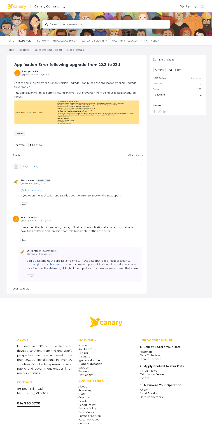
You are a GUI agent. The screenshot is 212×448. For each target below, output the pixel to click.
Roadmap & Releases (124, 41)
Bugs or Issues (75, 49)
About (82, 386)
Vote (22, 144)
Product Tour (87, 349)
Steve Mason (36, 180)
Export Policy (87, 405)
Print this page (164, 59)
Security (83, 371)
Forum (41, 41)
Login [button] (194, 6)
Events (83, 401)
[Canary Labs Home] (106, 323)
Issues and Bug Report (48, 49)
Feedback (24, 41)
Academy (84, 390)
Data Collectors (150, 355)
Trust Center (87, 412)
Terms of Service (89, 415)
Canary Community (49, 6)
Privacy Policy (87, 408)
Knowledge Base (64, 41)
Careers (83, 423)
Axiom (19, 133)
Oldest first (134, 155)
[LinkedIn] (165, 111)
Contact (83, 397)
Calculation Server (152, 374)
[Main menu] (202, 6)
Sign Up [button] (185, 6)
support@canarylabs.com (43, 264)
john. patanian (30, 71)
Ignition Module (89, 360)
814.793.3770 (28, 403)
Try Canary (85, 374)
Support (83, 367)
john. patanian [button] (32, 190)
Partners (150, 41)
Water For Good (89, 419)
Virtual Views (148, 370)
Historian (146, 351)
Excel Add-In (148, 393)
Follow (38, 144)
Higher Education (90, 363)
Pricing (83, 353)
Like (24, 204)
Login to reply (30, 166)
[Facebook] (154, 111)
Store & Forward (150, 359)
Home (10, 41)
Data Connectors (151, 397)
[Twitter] (159, 111)
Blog (81, 393)
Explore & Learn (93, 41)
